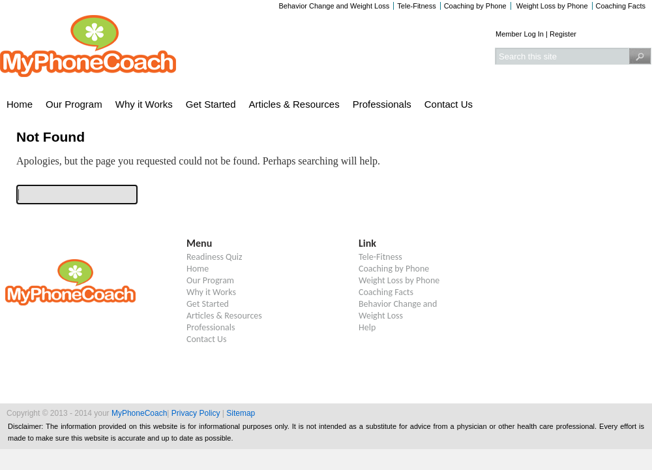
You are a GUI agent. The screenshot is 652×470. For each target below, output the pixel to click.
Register (563, 34)
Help (367, 327)
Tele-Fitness (416, 6)
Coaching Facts (620, 6)
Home (20, 104)
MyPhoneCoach (139, 413)
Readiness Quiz (214, 256)
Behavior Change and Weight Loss (334, 6)
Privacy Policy (195, 413)
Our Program (74, 104)
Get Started (211, 104)
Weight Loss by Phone (551, 6)
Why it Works (144, 104)
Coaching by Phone (475, 6)
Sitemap (240, 413)
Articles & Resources (294, 104)
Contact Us (448, 104)
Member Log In (520, 34)
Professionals (382, 104)
